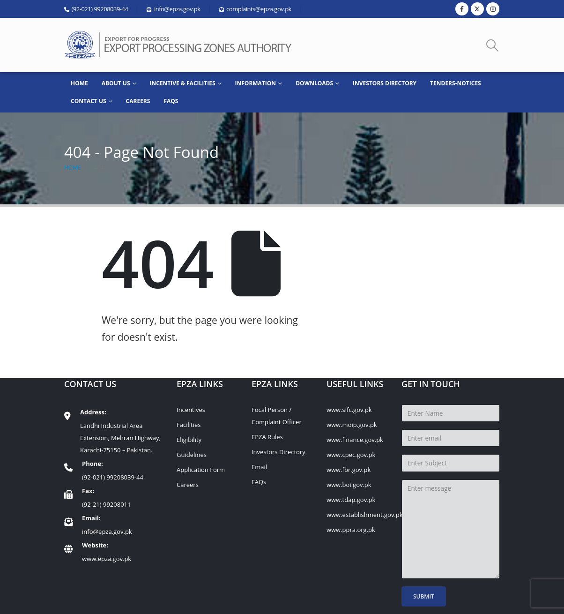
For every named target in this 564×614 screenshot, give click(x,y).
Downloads (314, 83)
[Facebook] (461, 8)
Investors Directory (384, 83)
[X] (477, 8)
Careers (138, 101)
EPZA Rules (267, 437)
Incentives (191, 409)
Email (259, 467)
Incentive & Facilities (182, 83)
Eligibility (189, 439)
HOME (79, 83)
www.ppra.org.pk (351, 529)
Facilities (188, 424)
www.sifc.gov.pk (349, 409)
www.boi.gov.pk (349, 484)
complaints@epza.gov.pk (258, 9)
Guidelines (192, 454)
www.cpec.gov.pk (351, 454)
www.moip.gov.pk (352, 424)
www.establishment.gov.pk (365, 514)
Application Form (201, 469)
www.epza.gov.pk (106, 558)
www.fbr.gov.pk (349, 469)
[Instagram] (492, 8)
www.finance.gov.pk (355, 439)
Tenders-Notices (455, 83)
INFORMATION (255, 83)
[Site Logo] (181, 44)
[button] (492, 45)
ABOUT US (116, 83)
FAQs (170, 101)
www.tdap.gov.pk (351, 499)
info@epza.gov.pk (107, 531)
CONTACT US (88, 101)
